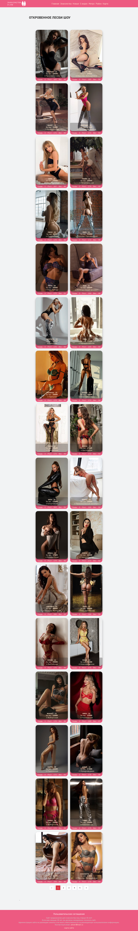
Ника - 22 (86, 713)
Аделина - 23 (51, 607)
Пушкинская (53, 236)
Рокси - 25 (86, 553)
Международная (87, 771)
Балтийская (87, 450)
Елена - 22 (52, 660)
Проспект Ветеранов (87, 129)
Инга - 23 (51, 500)
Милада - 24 (86, 125)
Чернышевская (87, 557)
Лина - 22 (52, 446)
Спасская (53, 343)
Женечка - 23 (51, 393)
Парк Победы (52, 290)
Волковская (53, 878)
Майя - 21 (86, 179)
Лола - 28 (52, 286)
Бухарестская (53, 129)
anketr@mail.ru (77, 924)
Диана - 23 (86, 446)
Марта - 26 (52, 767)
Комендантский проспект (87, 290)
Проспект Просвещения (87, 236)
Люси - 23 (86, 660)
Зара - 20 (51, 179)
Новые (76, 3)
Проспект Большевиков (87, 76)
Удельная (53, 397)
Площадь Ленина (87, 610)
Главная (55, 3)
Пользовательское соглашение (69, 914)
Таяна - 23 (52, 820)
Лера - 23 (86, 339)
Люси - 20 (52, 232)
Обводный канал (53, 183)
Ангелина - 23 (52, 339)
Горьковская (87, 717)
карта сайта (69, 928)
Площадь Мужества (53, 610)
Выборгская (53, 717)
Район (99, 3)
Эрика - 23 (52, 553)
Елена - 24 (86, 72)
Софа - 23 (86, 820)
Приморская (53, 450)
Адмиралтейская (87, 343)
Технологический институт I (87, 503)
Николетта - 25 (86, 874)
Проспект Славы (53, 76)
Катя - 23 (86, 607)
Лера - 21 (86, 232)
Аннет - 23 (52, 125)
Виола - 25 (86, 500)
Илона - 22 (86, 393)
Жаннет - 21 (52, 713)
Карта (105, 3)
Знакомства (66, 3)
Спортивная (53, 503)
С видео (84, 3)
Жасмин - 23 (51, 72)
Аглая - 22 (86, 767)
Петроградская (87, 183)
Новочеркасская (87, 397)
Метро (92, 3)
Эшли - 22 (52, 874)
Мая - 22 (86, 286)
